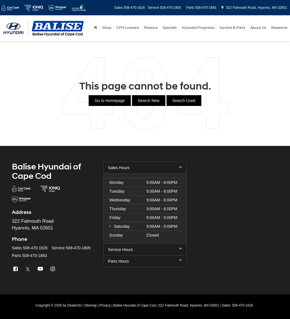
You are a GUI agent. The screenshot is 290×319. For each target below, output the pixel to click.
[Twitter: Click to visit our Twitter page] (28, 269)
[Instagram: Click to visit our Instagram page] (53, 269)
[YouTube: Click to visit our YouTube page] (41, 269)
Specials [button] (170, 27)
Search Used (183, 100)
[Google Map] (236, 215)
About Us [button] (258, 27)
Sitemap (90, 305)
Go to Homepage (110, 100)
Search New (148, 100)
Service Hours (145, 249)
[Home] (95, 28)
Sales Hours (145, 167)
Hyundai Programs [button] (198, 27)
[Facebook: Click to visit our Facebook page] (16, 269)
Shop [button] (106, 27)
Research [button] (279, 27)
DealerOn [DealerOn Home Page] (74, 305)
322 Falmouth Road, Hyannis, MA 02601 (254, 8)
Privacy (104, 305)
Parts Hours (145, 260)
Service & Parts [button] (232, 27)
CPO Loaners (127, 27)
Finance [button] (150, 27)
